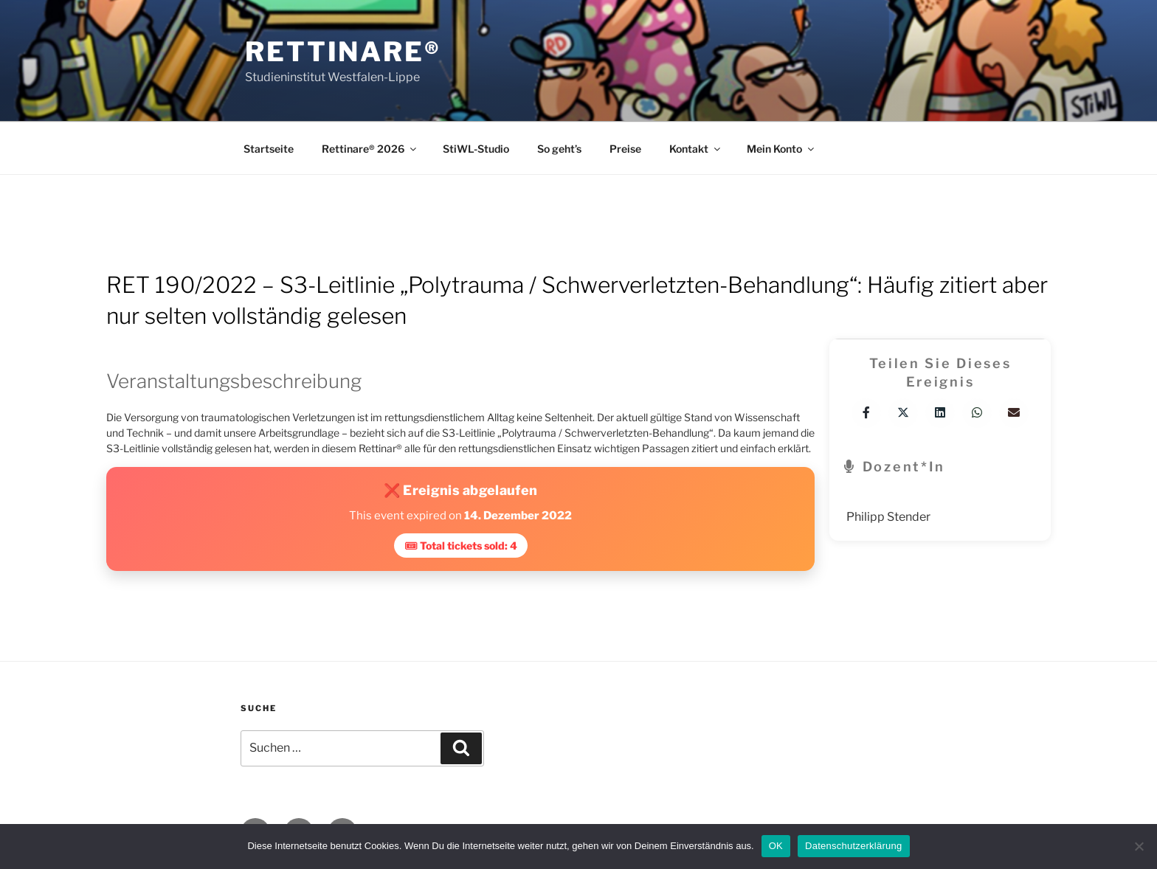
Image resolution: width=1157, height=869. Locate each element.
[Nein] (1138, 846)
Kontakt (695, 148)
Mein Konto (781, 148)
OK (776, 845)
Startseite (269, 148)
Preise (625, 148)
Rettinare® (343, 51)
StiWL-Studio (476, 148)
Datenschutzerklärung (853, 845)
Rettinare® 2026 (370, 148)
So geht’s (559, 148)
